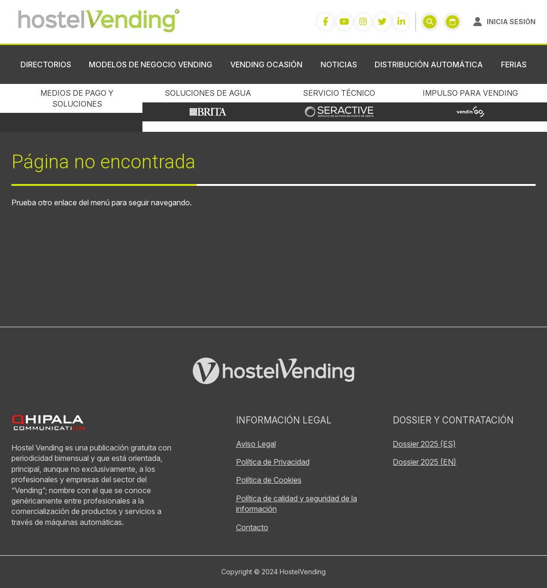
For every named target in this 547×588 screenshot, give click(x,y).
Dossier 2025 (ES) (424, 444)
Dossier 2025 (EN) (424, 462)
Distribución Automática (429, 64)
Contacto (252, 527)
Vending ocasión (266, 64)
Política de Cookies (269, 480)
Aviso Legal (256, 444)
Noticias (339, 64)
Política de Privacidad (273, 462)
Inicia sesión (511, 22)
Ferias (514, 64)
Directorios (45, 64)
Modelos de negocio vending (150, 64)
